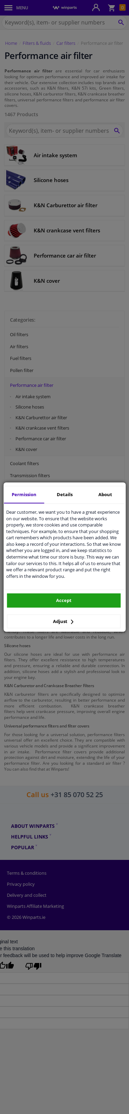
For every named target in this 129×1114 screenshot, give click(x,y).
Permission (24, 494)
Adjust (63, 621)
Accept (64, 600)
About (105, 494)
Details (65, 494)
